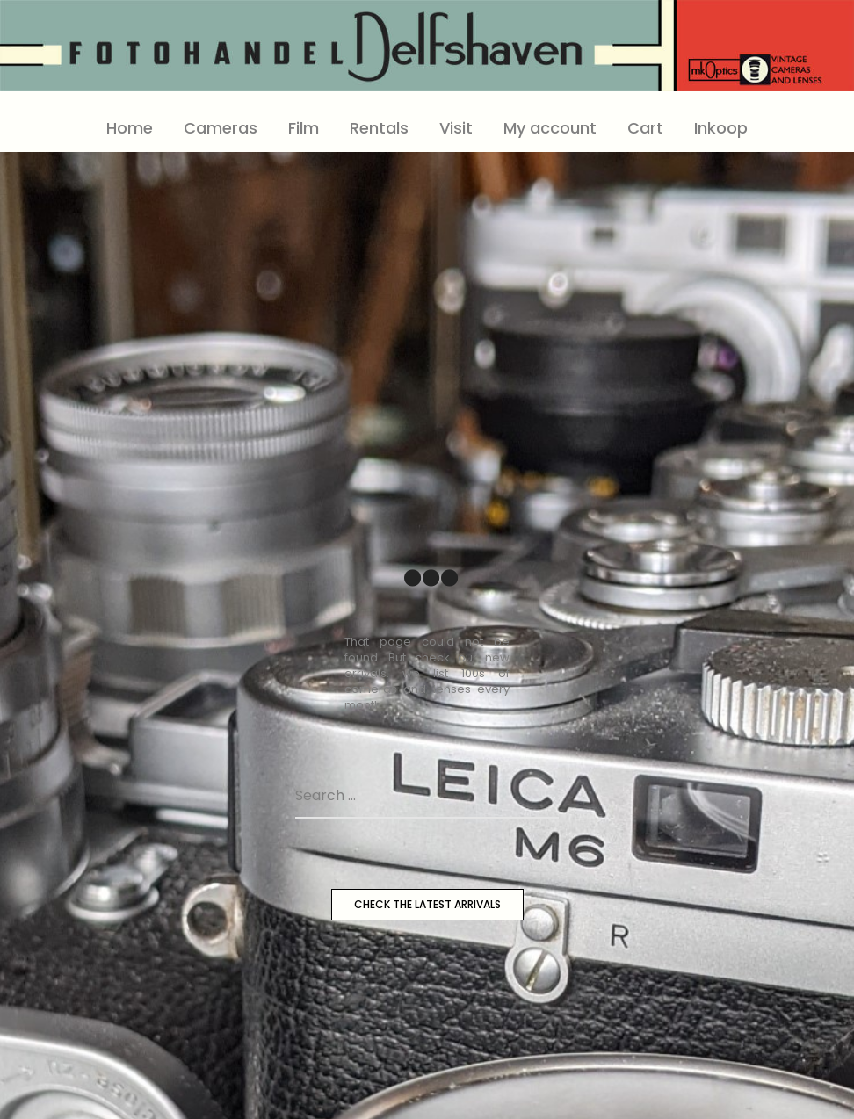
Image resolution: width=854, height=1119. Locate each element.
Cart (645, 128)
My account (550, 128)
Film (303, 128)
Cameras (220, 128)
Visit (456, 128)
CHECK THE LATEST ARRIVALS (427, 904)
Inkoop (721, 128)
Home (129, 128)
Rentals (379, 128)
